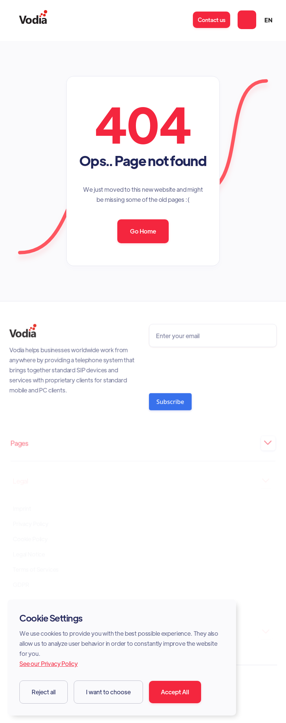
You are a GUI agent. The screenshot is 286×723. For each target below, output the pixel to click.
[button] (247, 19)
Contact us (211, 19)
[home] (33, 20)
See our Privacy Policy (48, 663)
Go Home (143, 231)
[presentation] (205, 368)
